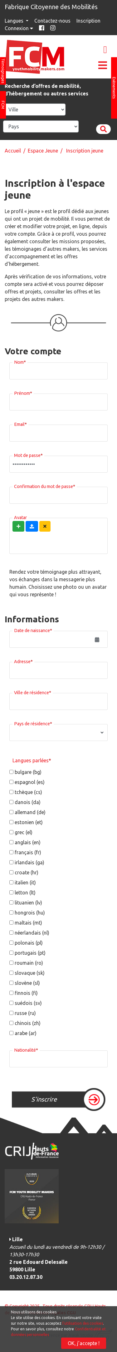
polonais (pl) (29, 943)
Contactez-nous (52, 21)
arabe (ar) (26, 1033)
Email (20, 423)
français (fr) (28, 852)
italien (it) (25, 882)
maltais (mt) (28, 922)
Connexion (19, 28)
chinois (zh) (28, 1023)
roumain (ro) (29, 963)
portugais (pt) (30, 953)
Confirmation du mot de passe (44, 485)
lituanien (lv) (28, 902)
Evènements (114, 88)
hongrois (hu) (30, 912)
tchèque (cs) (28, 792)
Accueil (13, 150)
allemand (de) (30, 812)
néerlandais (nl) (32, 933)
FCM (3, 105)
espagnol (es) (30, 782)
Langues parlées (31, 760)
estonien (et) (29, 822)
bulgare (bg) (28, 772)
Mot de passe (28, 454)
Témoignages (3, 70)
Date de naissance (33, 629)
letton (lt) (25, 892)
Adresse (23, 660)
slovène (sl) (27, 983)
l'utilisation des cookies (82, 1323)
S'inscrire (44, 1099)
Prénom (23, 392)
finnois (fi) (26, 993)
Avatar (20, 516)
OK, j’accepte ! (84, 1343)
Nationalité (26, 1049)
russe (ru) (25, 1013)
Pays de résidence (33, 722)
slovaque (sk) (30, 973)
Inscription (88, 21)
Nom (20, 361)
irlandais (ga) (29, 862)
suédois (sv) (28, 1003)
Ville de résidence (32, 691)
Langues (15, 21)
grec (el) (23, 832)
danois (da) (28, 802)
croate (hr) (26, 872)
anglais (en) (28, 842)
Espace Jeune (43, 150)
